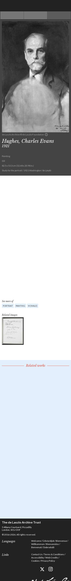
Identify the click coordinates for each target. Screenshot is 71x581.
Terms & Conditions (54, 554)
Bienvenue (61, 540)
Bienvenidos (52, 544)
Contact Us (36, 554)
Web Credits (51, 557)
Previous (12, 15)
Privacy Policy (48, 560)
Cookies (35, 560)
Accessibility (37, 557)
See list (35, 15)
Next (59, 15)
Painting (20, 306)
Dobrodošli (48, 547)
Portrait (8, 306)
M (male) (32, 306)
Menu (65, 5)
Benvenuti (36, 547)
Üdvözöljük (48, 540)
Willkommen (37, 544)
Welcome (36, 540)
